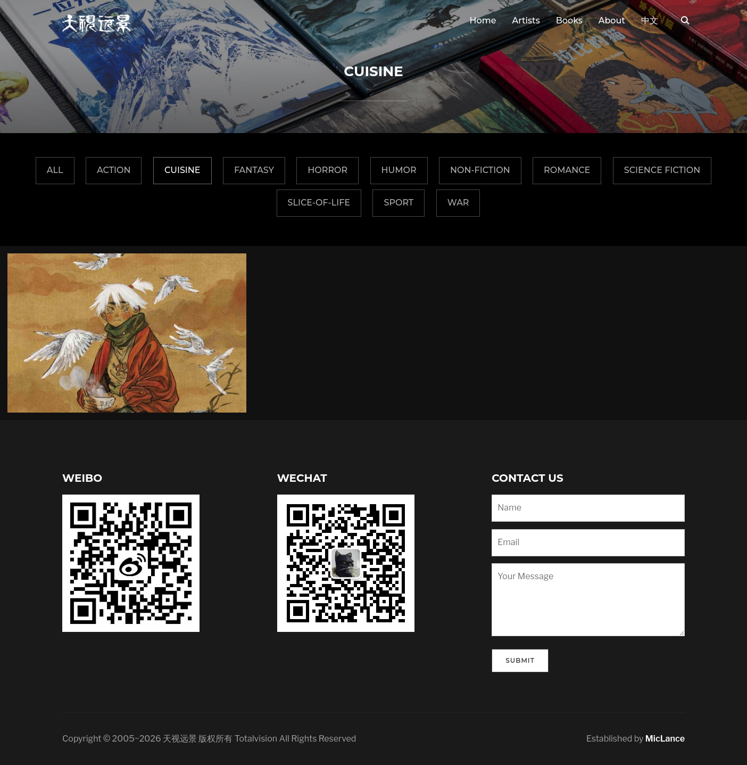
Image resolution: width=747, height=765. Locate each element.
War (458, 203)
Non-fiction (480, 170)
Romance (567, 170)
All (55, 170)
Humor (399, 170)
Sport (398, 203)
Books (569, 20)
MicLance (665, 739)
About (612, 20)
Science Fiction (662, 170)
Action (113, 170)
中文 (649, 20)
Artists (526, 20)
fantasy (254, 170)
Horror (327, 170)
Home (483, 20)
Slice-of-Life (319, 203)
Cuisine (182, 170)
